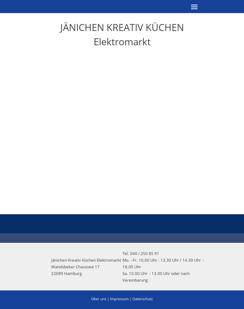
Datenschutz (142, 298)
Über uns (98, 298)
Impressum (119, 298)
